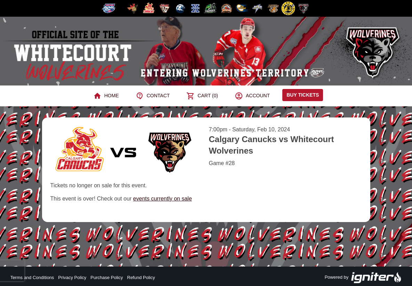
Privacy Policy (72, 277)
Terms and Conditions (32, 277)
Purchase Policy (106, 277)
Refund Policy (141, 277)
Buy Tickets (302, 95)
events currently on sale (162, 199)
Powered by (363, 277)
